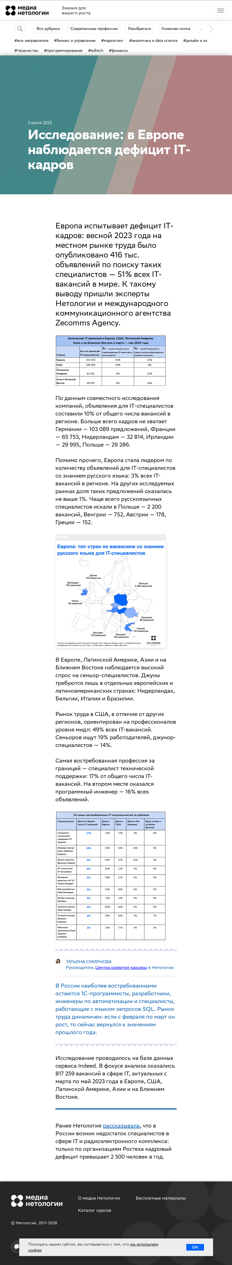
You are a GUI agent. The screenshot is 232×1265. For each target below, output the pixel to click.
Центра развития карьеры (121, 967)
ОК (195, 1247)
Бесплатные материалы (161, 1198)
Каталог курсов (94, 1210)
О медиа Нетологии (99, 1198)
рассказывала (121, 1125)
